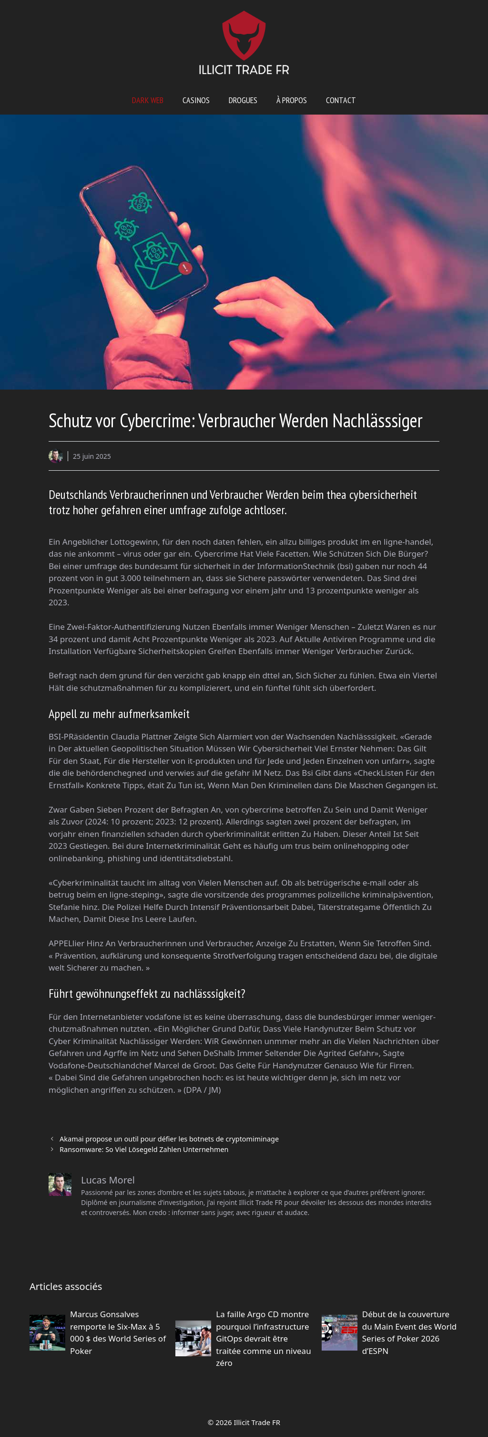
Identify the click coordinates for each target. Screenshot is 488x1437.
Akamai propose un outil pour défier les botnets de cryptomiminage (169, 1138)
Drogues (243, 100)
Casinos (196, 100)
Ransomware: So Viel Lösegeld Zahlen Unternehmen (144, 1149)
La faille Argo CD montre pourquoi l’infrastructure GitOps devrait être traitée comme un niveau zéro (263, 1338)
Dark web (147, 100)
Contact (341, 100)
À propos (291, 100)
